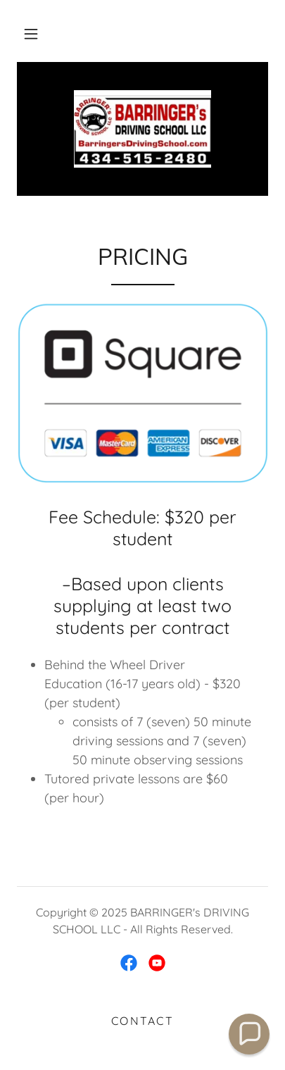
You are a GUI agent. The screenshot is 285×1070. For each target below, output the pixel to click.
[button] (31, 34)
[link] (142, 129)
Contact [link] (142, 1021)
